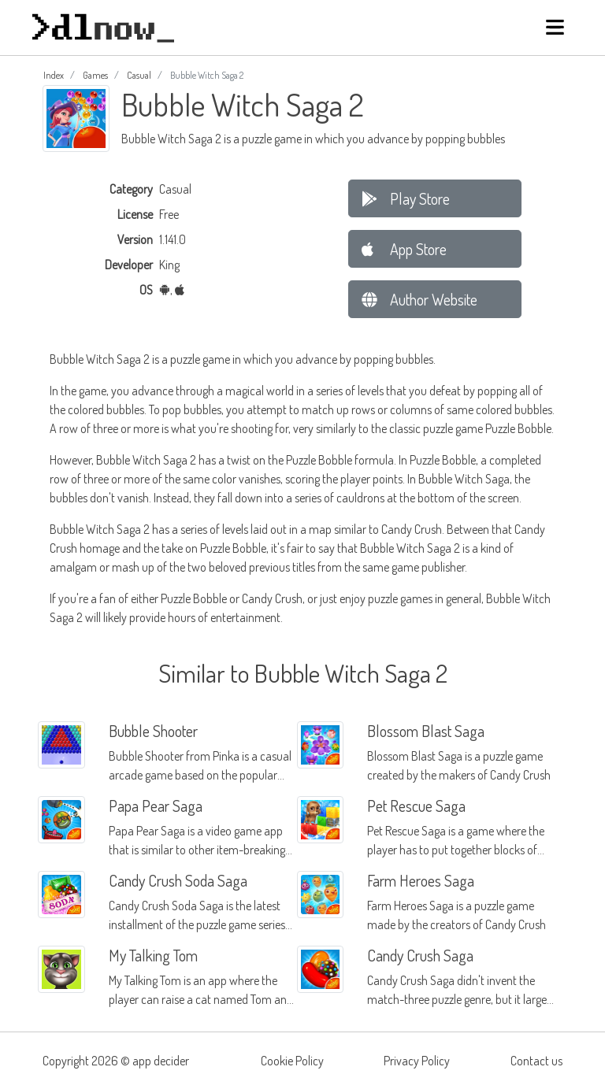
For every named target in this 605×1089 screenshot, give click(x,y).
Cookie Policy (292, 1061)
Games (95, 75)
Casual (139, 75)
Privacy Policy (417, 1061)
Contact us (536, 1061)
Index (53, 75)
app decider (160, 1061)
